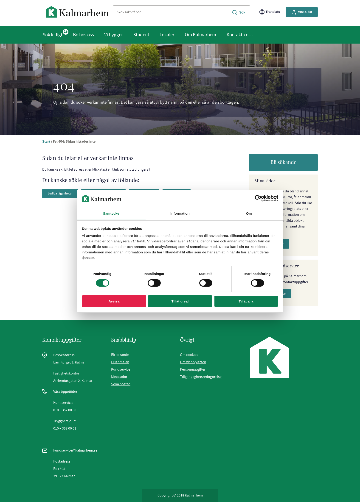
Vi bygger (113, 35)
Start (46, 142)
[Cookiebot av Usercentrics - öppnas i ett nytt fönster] (258, 198)
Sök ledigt (52, 35)
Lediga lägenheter (62, 193)
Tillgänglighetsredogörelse (201, 376)
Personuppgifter (192, 369)
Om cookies (189, 354)
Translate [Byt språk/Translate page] (267, 11)
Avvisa (114, 301)
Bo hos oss (83, 35)
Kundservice (120, 369)
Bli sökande (283, 162)
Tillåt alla (246, 301)
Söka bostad (120, 384)
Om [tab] (249, 213)
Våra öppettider (65, 391)
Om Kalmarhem (200, 35)
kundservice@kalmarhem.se (75, 450)
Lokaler (167, 35)
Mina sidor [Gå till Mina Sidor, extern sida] (300, 12)
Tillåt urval (180, 301)
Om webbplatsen (193, 362)
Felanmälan (120, 362)
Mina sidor (119, 376)
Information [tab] (180, 213)
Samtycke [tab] (111, 213)
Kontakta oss (240, 35)
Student (141, 35)
